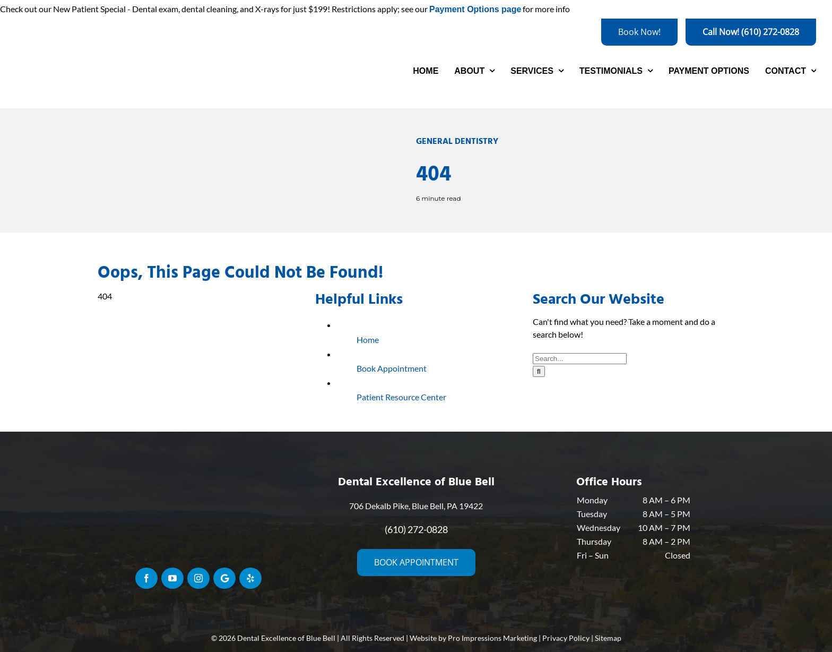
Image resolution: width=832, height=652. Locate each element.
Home (368, 339)
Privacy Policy (566, 637)
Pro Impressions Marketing (492, 637)
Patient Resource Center (401, 397)
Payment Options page (475, 9)
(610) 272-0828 (416, 529)
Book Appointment (392, 368)
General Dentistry (457, 141)
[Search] (539, 371)
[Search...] (580, 358)
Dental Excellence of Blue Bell (286, 637)
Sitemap (608, 637)
